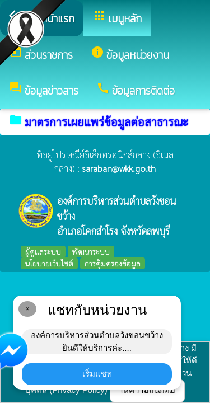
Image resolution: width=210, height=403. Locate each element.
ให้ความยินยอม (147, 390)
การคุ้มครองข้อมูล (113, 263)
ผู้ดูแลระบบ (43, 251)
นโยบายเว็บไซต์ (49, 263)
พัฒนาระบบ (91, 251)
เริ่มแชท (97, 373)
